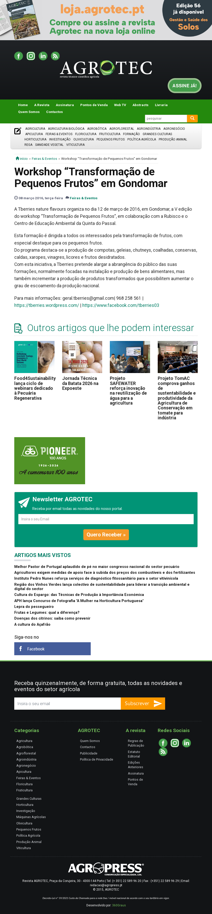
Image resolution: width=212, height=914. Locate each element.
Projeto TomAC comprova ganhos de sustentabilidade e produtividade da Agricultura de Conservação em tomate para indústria (177, 398)
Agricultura (35, 129)
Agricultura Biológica (66, 129)
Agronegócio (174, 129)
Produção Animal (173, 139)
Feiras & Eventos (59, 134)
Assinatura (65, 105)
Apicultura (34, 134)
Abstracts (140, 105)
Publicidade (88, 753)
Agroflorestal (121, 129)
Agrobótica (97, 129)
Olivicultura (83, 139)
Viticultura (75, 145)
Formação (131, 134)
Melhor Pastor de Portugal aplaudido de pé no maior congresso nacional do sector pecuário (96, 567)
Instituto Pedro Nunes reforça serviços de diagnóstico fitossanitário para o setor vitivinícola (96, 578)
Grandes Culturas (157, 134)
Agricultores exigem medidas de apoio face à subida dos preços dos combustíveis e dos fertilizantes (104, 572)
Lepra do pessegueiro (34, 607)
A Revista (41, 105)
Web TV (120, 105)
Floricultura (85, 134)
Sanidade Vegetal (49, 145)
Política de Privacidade (96, 759)
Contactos (54, 112)
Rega (28, 145)
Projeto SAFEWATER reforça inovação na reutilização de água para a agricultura (128, 391)
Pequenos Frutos (111, 139)
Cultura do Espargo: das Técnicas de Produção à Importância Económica (79, 595)
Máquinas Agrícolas (31, 817)
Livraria (161, 105)
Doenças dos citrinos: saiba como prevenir (52, 618)
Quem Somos (29, 112)
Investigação (60, 139)
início (22, 158)
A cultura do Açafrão (32, 624)
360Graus (119, 905)
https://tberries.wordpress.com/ (46, 305)
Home (23, 105)
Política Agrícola (141, 139)
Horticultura (35, 139)
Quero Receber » (106, 535)
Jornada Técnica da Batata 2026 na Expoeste (80, 383)
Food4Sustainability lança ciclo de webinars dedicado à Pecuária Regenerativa (35, 388)
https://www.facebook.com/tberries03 (120, 305)
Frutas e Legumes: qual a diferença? (47, 612)
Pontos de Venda (94, 105)
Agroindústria (149, 129)
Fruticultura (109, 134)
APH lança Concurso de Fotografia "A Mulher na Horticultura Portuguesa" (78, 601)
